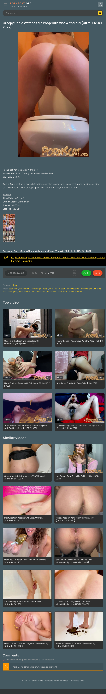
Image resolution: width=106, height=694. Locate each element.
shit (51, 288)
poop (45, 288)
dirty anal (51, 291)
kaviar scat (60, 288)
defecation (24, 288)
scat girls (12, 291)
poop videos (24, 291)
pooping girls (73, 288)
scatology (36, 288)
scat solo (13, 288)
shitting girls (86, 288)
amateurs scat (38, 291)
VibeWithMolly (75, 291)
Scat (15, 285)
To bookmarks (16, 273)
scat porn (62, 291)
